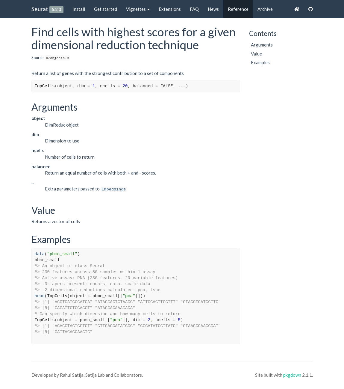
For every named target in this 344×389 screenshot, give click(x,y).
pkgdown (292, 375)
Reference (238, 9)
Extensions (170, 9)
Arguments (262, 44)
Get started (105, 9)
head (40, 296)
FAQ (194, 9)
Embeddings (114, 189)
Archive (265, 9)
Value (256, 53)
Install (78, 9)
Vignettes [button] (138, 9)
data (40, 254)
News (213, 9)
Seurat (39, 8)
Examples (260, 62)
